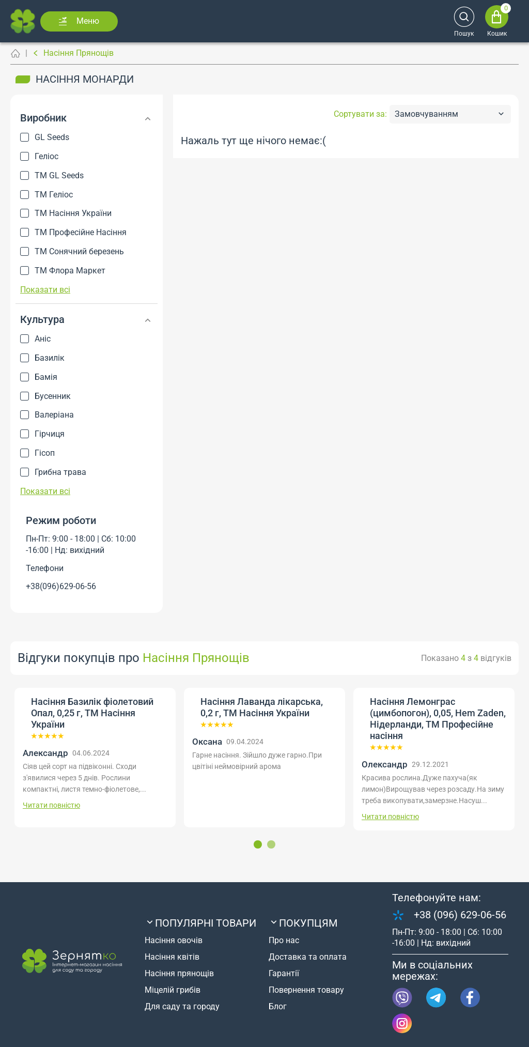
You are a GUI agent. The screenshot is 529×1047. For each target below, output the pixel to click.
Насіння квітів (172, 957)
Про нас (284, 940)
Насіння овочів (174, 940)
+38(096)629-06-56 (61, 586)
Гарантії (284, 973)
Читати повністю (51, 805)
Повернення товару (306, 990)
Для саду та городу (182, 1006)
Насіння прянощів (179, 973)
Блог (278, 1006)
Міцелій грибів (172, 990)
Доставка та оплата (308, 957)
